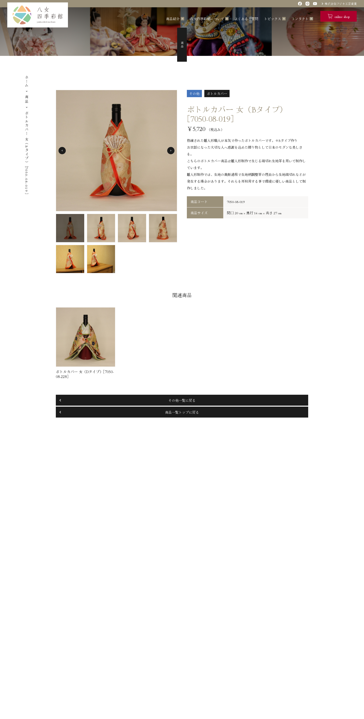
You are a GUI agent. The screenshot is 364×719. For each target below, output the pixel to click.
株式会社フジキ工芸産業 (341, 3)
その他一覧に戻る (182, 400)
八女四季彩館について (207, 18)
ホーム (26, 81)
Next (170, 150)
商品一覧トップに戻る (182, 412)
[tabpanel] (116, 150)
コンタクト (299, 18)
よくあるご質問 (246, 18)
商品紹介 (173, 18)
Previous (62, 150)
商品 (26, 99)
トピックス (272, 18)
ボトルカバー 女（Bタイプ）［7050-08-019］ (26, 153)
